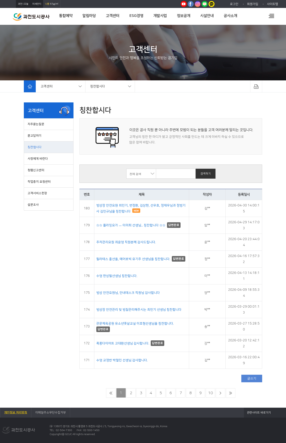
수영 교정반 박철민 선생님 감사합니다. (122, 360)
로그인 (234, 4)
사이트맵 (272, 4)
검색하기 (205, 173)
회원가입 (252, 4)
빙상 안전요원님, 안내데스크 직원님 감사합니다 (128, 293)
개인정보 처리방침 (15, 412)
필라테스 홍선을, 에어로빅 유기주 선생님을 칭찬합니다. (140, 259)
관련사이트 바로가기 (259, 412)
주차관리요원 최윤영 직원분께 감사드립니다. (126, 242)
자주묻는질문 (36, 124)
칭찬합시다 (35, 147)
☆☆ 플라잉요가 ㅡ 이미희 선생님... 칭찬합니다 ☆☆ (138, 225)
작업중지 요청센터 (39, 181)
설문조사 (33, 204)
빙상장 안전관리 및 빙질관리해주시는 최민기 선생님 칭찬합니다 (139, 309)
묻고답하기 (35, 135)
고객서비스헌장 (37, 193)
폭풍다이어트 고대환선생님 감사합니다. (130, 343)
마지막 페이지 (230, 393)
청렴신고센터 (36, 170)
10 (210, 393)
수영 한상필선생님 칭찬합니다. (116, 276)
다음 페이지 (220, 393)
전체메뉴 (271, 16)
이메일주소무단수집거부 (50, 412)
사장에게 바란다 (38, 158)
